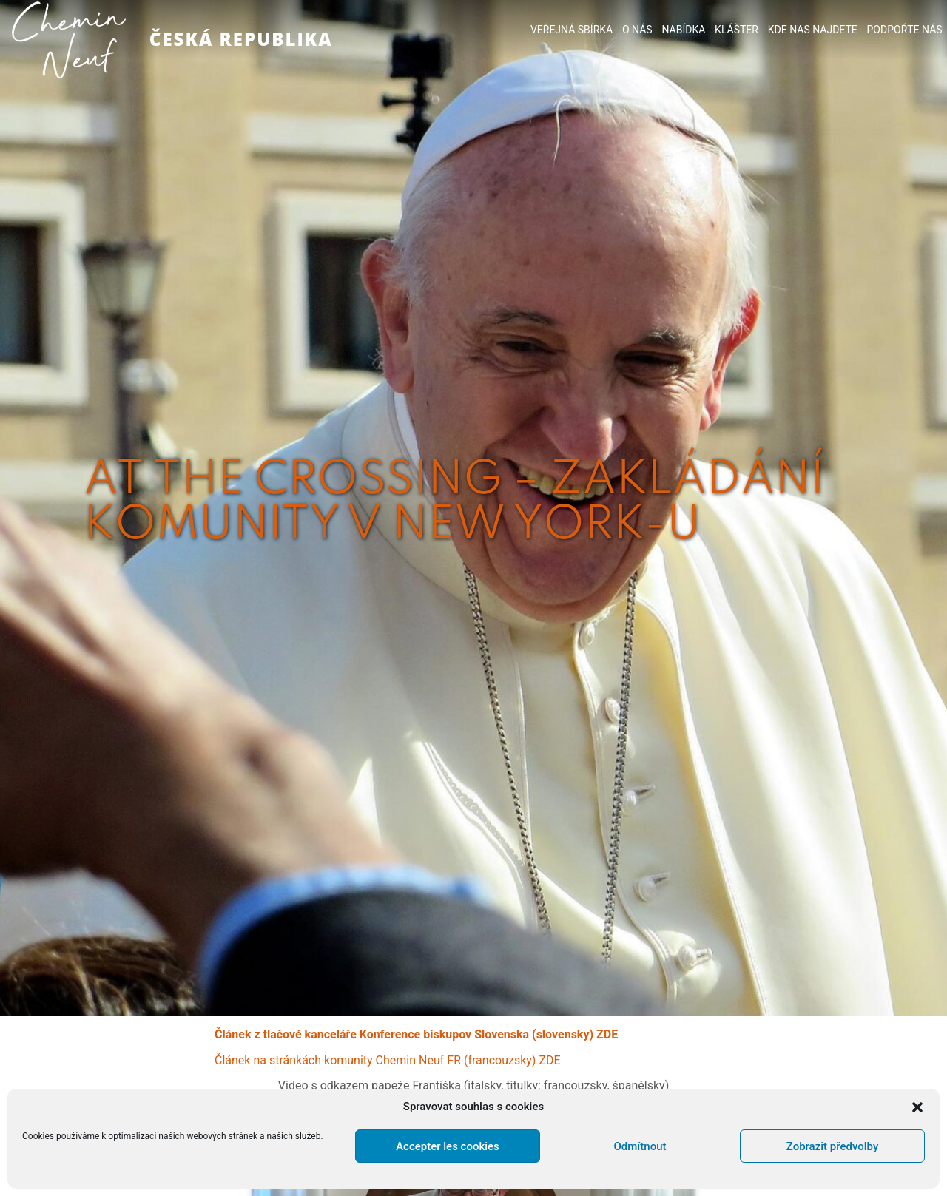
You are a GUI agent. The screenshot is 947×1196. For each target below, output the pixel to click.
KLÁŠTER (736, 30)
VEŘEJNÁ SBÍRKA (571, 30)
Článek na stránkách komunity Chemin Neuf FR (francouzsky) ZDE (388, 1060)
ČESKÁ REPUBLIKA (241, 39)
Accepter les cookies (447, 1146)
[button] (917, 1107)
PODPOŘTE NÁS (905, 30)
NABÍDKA (683, 30)
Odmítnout (640, 1146)
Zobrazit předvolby (832, 1146)
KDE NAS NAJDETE (812, 30)
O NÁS (637, 30)
